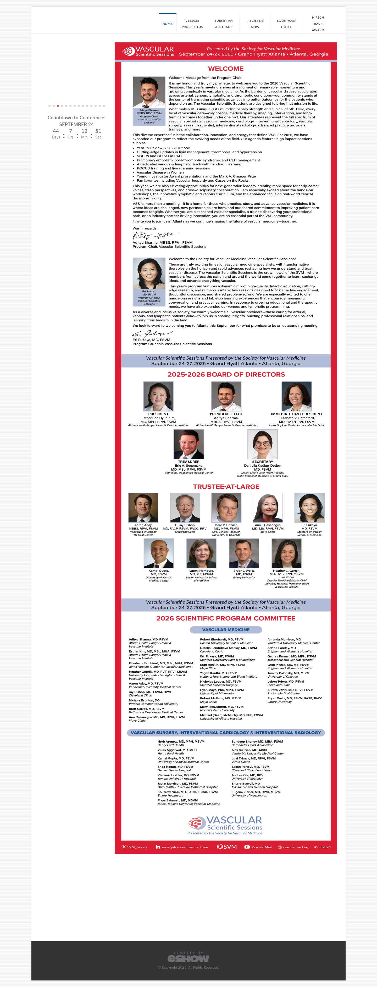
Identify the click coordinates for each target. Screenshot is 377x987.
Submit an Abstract (224, 24)
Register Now (255, 24)
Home (168, 24)
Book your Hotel (287, 24)
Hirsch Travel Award (318, 23)
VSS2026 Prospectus (192, 24)
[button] (49, 105)
